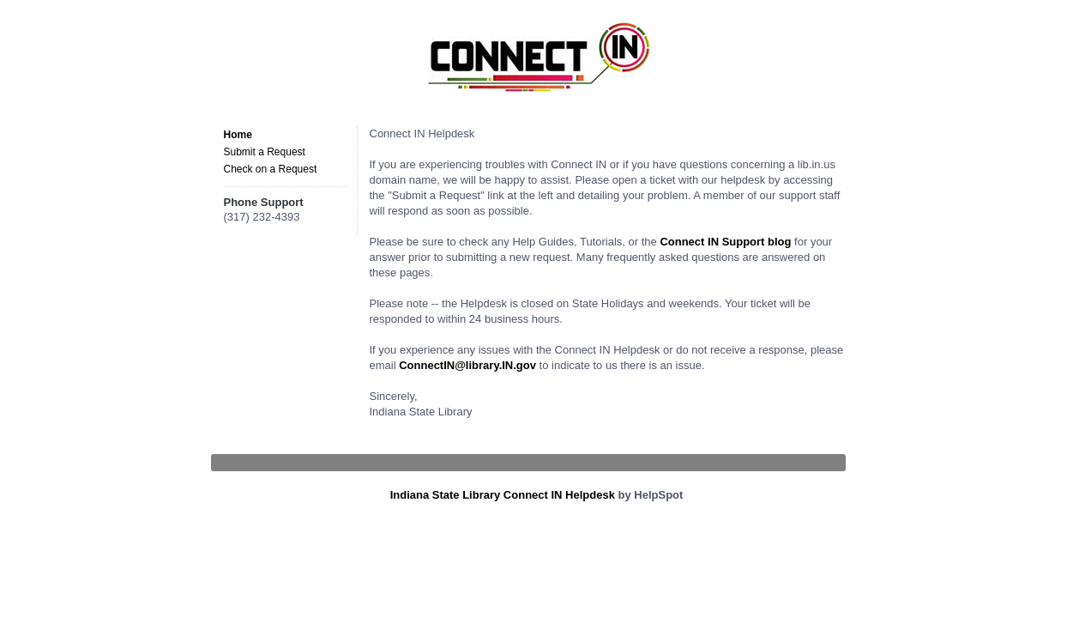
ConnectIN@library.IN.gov (467, 365)
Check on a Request (270, 169)
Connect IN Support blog (725, 241)
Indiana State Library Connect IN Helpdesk (502, 494)
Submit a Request (264, 152)
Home (238, 135)
